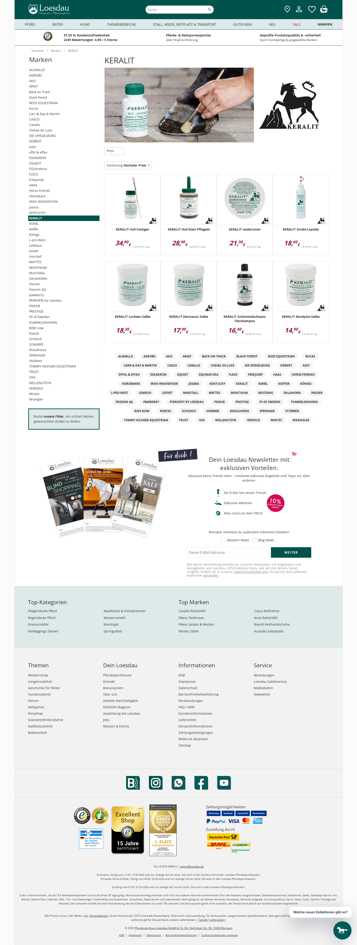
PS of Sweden (39, 317)
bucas (33, 108)
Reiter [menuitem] (57, 24)
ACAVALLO (37, 70)
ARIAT (33, 86)
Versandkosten (98, 916)
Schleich (35, 339)
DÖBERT (35, 141)
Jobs (106, 720)
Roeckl (34, 333)
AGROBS (35, 75)
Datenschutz (188, 688)
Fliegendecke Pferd (42, 611)
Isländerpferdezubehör (46, 720)
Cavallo (34, 125)
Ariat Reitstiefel (266, 618)
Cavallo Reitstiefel (192, 611)
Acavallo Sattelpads (269, 631)
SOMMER (36, 344)
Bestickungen (264, 675)
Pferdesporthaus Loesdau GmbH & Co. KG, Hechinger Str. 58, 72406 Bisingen (183, 928)
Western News (238, 540)
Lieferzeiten (187, 720)
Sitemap (184, 745)
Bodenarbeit (37, 732)
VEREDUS (36, 388)
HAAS (33, 185)
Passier (34, 284)
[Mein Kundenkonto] (299, 12)
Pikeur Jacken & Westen (196, 624)
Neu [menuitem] (272, 24)
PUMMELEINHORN (43, 322)
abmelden (211, 575)
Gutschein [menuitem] (242, 24)
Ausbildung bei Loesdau (121, 713)
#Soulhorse (37, 350)
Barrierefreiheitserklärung (198, 694)
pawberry (36, 295)
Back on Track (39, 92)
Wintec (34, 394)
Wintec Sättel (188, 631)
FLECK (33, 174)
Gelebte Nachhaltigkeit (120, 700)
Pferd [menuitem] (30, 24)
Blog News (266, 540)
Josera (33, 207)
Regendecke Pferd (42, 618)
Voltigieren (36, 707)
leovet (33, 251)
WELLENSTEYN (40, 383)
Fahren (33, 700)
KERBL (34, 223)
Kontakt (109, 681)
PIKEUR (34, 306)
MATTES (35, 262)
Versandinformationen (195, 726)
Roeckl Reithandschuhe (272, 624)
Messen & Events (116, 726)
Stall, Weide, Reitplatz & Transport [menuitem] (184, 24)
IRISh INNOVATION (43, 201)
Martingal (111, 624)
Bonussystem (113, 688)
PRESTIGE (36, 311)
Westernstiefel (115, 618)
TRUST (34, 372)
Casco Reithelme (266, 611)
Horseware (37, 196)
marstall (35, 256)
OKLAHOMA (38, 278)
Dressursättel (38, 624)
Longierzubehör (40, 681)
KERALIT (35, 218)
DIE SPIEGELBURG (42, 136)
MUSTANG (37, 273)
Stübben (35, 361)
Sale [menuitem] (297, 24)
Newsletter (262, 694)
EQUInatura (38, 169)
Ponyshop (35, 713)
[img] (323, 11)
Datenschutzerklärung (251, 572)
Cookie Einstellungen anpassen (219, 935)
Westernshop (38, 675)
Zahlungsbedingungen (195, 732)
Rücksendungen (190, 700)
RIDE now (36, 328)
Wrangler (36, 399)
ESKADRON (37, 158)
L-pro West (37, 240)
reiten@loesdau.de (192, 866)
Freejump (36, 179)
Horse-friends (39, 190)
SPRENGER (37, 355)
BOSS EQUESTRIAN (43, 103)
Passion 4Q (37, 289)
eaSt (32, 147)
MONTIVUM (38, 267)
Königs (34, 234)
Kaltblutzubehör (40, 726)
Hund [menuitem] (85, 24)
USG (32, 377)
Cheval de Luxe (40, 130)
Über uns (110, 694)
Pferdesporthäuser (117, 675)
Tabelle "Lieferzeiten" (212, 920)
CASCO (34, 119)
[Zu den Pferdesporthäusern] (287, 9)
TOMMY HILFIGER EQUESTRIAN (52, 366)
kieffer (34, 229)
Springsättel (113, 631)
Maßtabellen (263, 688)
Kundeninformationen (195, 713)
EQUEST (35, 163)
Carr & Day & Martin (44, 114)
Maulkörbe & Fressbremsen (125, 611)
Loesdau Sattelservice (270, 681)
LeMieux (35, 245)
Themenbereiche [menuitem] (121, 24)
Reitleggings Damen (43, 631)
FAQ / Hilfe (186, 707)
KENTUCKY (37, 213)
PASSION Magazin (116, 707)
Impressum (187, 681)
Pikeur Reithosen (191, 618)
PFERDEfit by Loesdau (45, 300)
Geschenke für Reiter (44, 688)
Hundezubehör (39, 694)
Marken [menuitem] (325, 24)
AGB (181, 675)
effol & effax (38, 152)
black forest (38, 97)
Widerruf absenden (193, 739)
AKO (32, 81)
